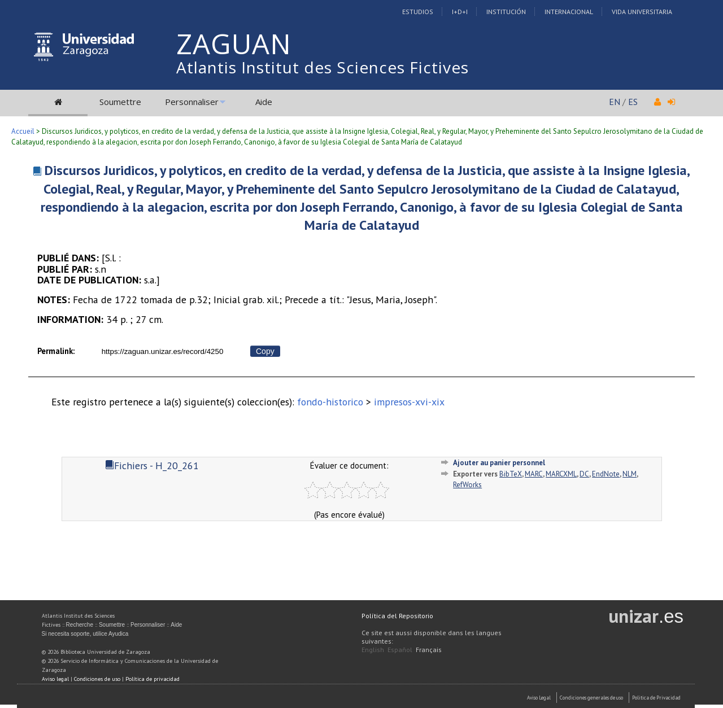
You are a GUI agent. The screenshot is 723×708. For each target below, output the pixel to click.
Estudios (417, 11)
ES (633, 101)
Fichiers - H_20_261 (152, 465)
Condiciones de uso (97, 679)
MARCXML (561, 474)
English (373, 649)
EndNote (606, 474)
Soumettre (120, 101)
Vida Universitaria (642, 11)
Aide (263, 101)
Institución (506, 11)
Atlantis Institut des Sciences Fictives (322, 67)
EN (614, 101)
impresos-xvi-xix (409, 401)
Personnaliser (192, 101)
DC (584, 474)
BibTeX (510, 474)
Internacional (569, 11)
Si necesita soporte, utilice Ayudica (85, 634)
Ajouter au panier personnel (499, 462)
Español (399, 649)
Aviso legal (55, 679)
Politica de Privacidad (656, 697)
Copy (265, 351)
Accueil (22, 131)
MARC (534, 474)
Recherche (79, 625)
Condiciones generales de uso (591, 697)
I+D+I (460, 11)
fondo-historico (330, 401)
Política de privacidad (152, 679)
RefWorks (467, 485)
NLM (629, 474)
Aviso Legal (539, 697)
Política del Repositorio (397, 615)
